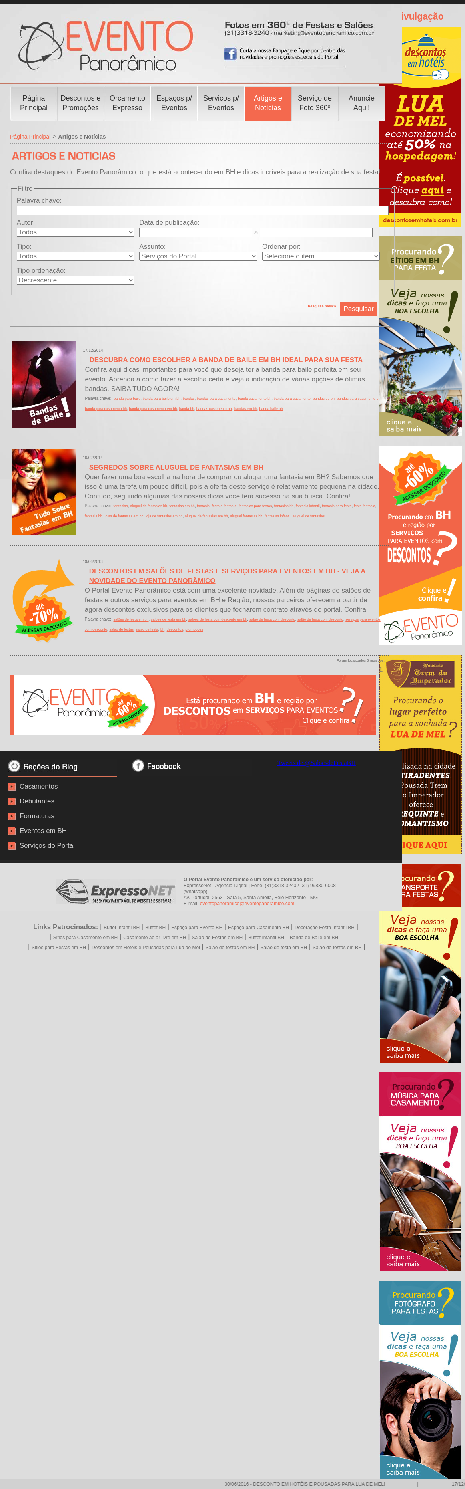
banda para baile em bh (162, 399)
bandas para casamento (216, 399)
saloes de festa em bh (168, 620)
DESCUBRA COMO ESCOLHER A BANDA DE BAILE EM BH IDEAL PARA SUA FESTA (226, 360)
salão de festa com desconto (320, 620)
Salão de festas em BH (230, 947)
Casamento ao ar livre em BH (154, 937)
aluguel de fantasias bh (148, 506)
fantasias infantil (278, 516)
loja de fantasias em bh (164, 516)
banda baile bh (271, 409)
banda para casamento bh (106, 409)
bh (162, 629)
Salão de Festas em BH (217, 937)
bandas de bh (324, 399)
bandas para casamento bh (359, 399)
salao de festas (121, 629)
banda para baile (127, 399)
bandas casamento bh (214, 409)
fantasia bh (93, 516)
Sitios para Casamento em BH (85, 937)
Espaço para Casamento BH (258, 927)
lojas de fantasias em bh (123, 516)
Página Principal (30, 136)
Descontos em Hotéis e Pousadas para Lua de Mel (146, 947)
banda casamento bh (254, 399)
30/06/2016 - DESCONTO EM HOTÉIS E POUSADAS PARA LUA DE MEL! (311, 1484)
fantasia (203, 506)
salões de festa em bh (131, 620)
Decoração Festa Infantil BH (325, 927)
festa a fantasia (224, 506)
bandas (189, 399)
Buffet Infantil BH (122, 927)
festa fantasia (364, 506)
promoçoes (194, 629)
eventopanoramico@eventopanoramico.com (247, 903)
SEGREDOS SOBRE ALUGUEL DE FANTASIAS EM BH (176, 467)
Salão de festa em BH (283, 947)
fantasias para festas (255, 506)
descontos (175, 629)
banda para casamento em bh (153, 409)
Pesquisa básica (322, 306)
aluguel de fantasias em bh (206, 516)
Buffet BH (155, 927)
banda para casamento (292, 399)
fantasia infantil (308, 506)
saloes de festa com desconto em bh (217, 620)
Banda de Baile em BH (314, 937)
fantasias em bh (182, 506)
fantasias (121, 506)
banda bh (186, 409)
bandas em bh (245, 409)
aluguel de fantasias (309, 516)
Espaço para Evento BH (196, 927)
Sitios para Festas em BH (59, 947)
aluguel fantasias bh (246, 516)
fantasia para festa (336, 506)
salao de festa (147, 629)
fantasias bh (284, 506)
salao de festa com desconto (272, 620)
